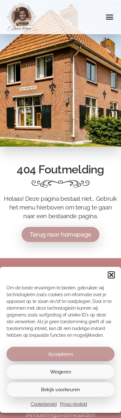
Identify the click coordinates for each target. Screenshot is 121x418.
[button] (111, 278)
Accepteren (60, 357)
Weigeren (60, 375)
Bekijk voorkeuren (60, 392)
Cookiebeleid (44, 407)
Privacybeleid (73, 407)
